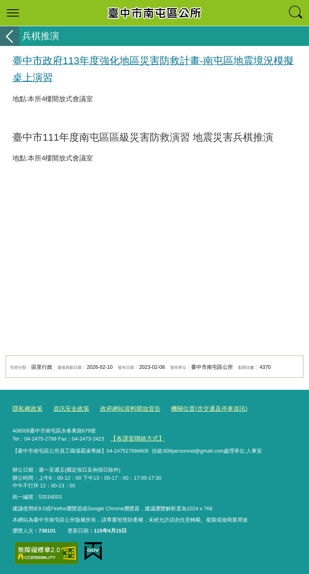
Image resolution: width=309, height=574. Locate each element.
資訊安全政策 (64, 408)
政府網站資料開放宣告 (117, 408)
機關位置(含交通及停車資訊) (187, 408)
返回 (9, 36)
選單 (13, 13)
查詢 (296, 13)
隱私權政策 (25, 408)
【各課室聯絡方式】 (133, 437)
